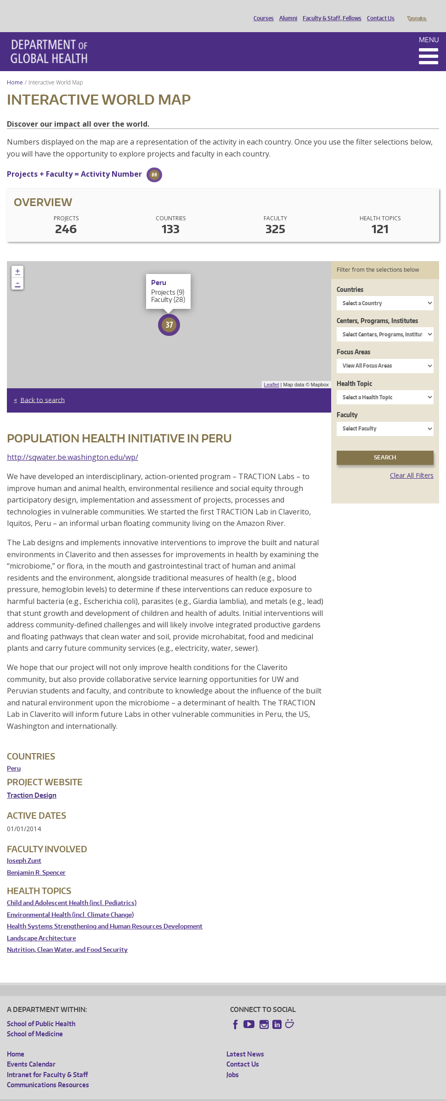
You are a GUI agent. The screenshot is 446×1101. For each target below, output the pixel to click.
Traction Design (31, 782)
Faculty (347, 402)
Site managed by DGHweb (220, 1093)
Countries (350, 276)
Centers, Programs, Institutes (377, 308)
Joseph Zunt (24, 847)
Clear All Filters (412, 462)
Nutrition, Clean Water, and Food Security (67, 936)
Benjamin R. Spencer (36, 859)
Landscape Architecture (41, 925)
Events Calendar (31, 1051)
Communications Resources (48, 1072)
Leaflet (271, 371)
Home (15, 69)
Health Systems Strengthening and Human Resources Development (105, 913)
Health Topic (354, 370)
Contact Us (378, 10)
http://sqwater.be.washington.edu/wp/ (72, 444)
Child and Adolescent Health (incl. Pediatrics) (71, 890)
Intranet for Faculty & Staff (47, 1062)
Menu (429, 27)
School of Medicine (35, 1021)
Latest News (245, 1041)
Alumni (286, 10)
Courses (261, 10)
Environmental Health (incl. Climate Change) (70, 902)
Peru (14, 755)
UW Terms (166, 1093)
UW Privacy (128, 1093)
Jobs (232, 1062)
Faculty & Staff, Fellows (329, 10)
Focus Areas (353, 339)
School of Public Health (41, 1011)
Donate (416, 10)
